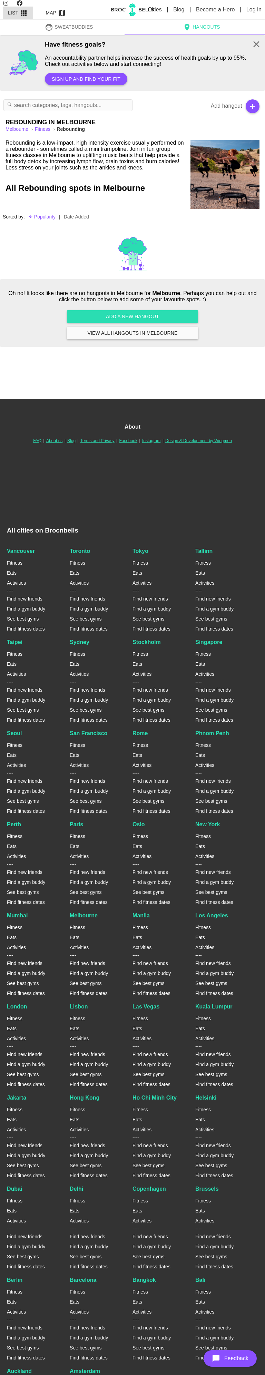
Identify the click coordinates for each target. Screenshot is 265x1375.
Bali (200, 1280)
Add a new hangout (132, 316)
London (17, 1007)
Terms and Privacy (97, 440)
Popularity (42, 217)
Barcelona (83, 1280)
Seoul (14, 733)
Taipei (14, 642)
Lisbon (79, 1007)
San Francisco (88, 733)
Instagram (151, 440)
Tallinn (204, 551)
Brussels (207, 1189)
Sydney (79, 642)
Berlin (14, 1280)
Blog (179, 9)
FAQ (37, 440)
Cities (155, 9)
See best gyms (23, 619)
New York (207, 824)
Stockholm (146, 642)
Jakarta (16, 1098)
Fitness (43, 129)
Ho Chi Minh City (154, 1098)
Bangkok (144, 1280)
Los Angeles (211, 915)
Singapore (208, 642)
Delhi (76, 1189)
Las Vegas (145, 1007)
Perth (14, 824)
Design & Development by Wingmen (198, 440)
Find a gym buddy (26, 609)
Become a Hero (216, 9)
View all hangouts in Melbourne (132, 333)
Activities (16, 583)
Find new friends (24, 599)
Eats (12, 573)
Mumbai (17, 915)
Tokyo (140, 551)
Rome (140, 733)
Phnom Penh (212, 733)
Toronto (80, 551)
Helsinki (205, 1098)
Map (56, 13)
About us (54, 440)
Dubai (14, 1189)
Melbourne (84, 915)
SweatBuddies (69, 27)
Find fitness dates (26, 629)
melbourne (18, 129)
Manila (141, 915)
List (18, 13)
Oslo (138, 824)
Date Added (76, 217)
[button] (230, 1358)
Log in (254, 9)
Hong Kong (84, 1098)
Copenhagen (149, 1189)
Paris (76, 824)
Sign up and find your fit (86, 79)
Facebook (128, 440)
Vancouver (21, 551)
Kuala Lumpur (214, 1007)
